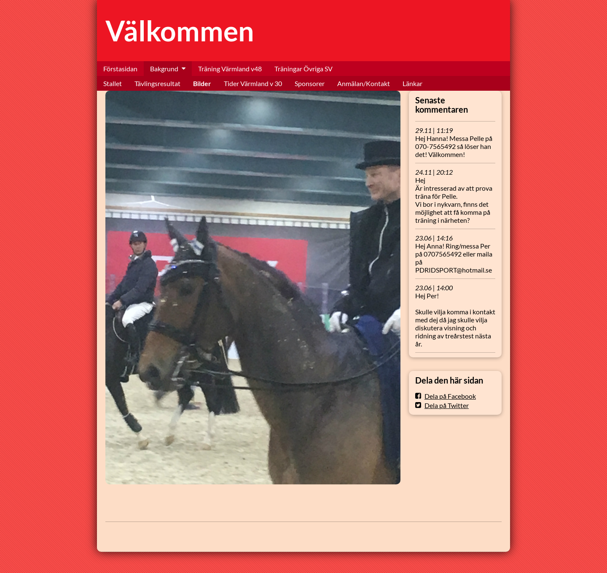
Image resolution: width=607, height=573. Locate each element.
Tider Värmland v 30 (253, 83)
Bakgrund (164, 69)
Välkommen (179, 30)
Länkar (412, 83)
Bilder (202, 83)
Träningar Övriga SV (303, 69)
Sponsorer (310, 83)
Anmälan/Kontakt (363, 83)
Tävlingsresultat (157, 83)
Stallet (112, 83)
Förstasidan (120, 69)
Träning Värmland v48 (230, 69)
